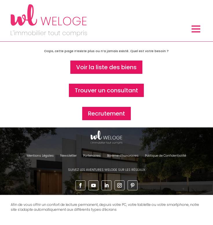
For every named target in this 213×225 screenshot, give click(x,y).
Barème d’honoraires (123, 155)
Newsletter (68, 155)
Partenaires (92, 155)
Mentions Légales (40, 155)
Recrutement (106, 113)
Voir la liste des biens (106, 67)
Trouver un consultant (106, 90)
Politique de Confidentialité (165, 155)
